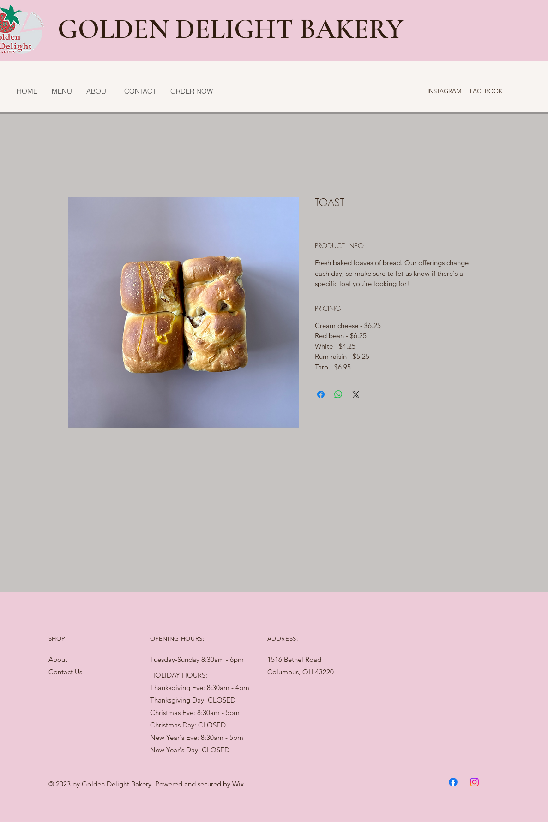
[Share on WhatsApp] (338, 394)
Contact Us (65, 671)
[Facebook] (453, 782)
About (57, 659)
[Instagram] (474, 782)
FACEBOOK (487, 91)
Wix (238, 784)
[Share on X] (355, 394)
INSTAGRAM (445, 91)
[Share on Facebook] (320, 394)
